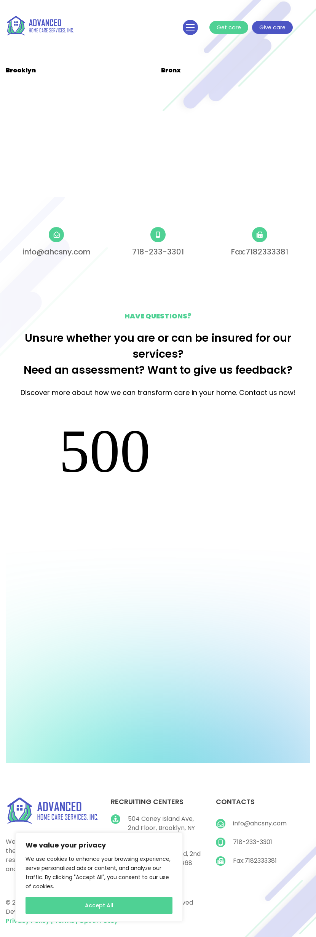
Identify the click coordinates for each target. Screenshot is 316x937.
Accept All (99, 905)
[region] (99, 877)
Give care (271, 27)
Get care (228, 27)
